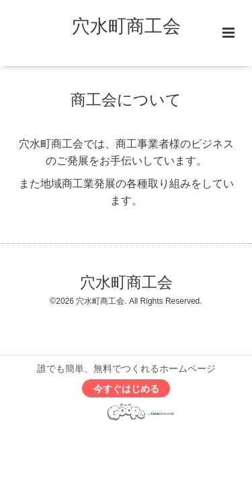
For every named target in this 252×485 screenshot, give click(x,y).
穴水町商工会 (126, 26)
